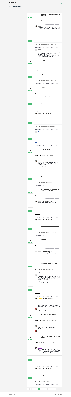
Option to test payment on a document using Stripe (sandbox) (50, 287)
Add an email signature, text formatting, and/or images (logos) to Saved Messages (50, 190)
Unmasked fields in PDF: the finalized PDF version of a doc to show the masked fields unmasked (50, 38)
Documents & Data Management (53, 232)
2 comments (37, 269)
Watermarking (43, 239)
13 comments (38, 195)
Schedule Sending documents (46, 149)
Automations (51, 155)
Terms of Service (59, 394)
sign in (60, 3)
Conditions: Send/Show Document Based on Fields (50, 226)
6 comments (37, 108)
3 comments (37, 20)
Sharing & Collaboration (52, 126)
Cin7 (41, 176)
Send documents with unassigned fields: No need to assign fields (50, 337)
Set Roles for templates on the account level (49, 135)
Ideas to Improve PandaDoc (45, 20)
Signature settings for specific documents (48, 207)
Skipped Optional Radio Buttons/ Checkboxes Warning (49, 74)
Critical (57, 24)
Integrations (50, 182)
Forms (50, 93)
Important (52, 24)
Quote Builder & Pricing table (53, 381)
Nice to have (48, 24)
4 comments (37, 126)
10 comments (38, 320)
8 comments (37, 342)
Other (50, 195)
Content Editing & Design (52, 214)
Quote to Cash (51, 269)
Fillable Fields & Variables (52, 20)
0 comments (37, 67)
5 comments (37, 44)
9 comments (37, 363)
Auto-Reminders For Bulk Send (46, 120)
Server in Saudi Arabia (45, 60)
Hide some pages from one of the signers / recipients (48, 357)
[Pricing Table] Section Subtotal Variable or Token (50, 375)
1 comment (37, 381)
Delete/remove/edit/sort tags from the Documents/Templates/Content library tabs (49, 101)
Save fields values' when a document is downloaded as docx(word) (50, 15)
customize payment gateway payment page (49, 263)
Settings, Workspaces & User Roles (54, 142)
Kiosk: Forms (43, 87)
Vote (30, 17)
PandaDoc (55, 394)
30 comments (38, 155)
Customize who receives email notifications (49, 314)
